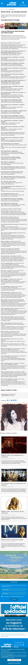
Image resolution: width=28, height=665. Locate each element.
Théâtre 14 (6, 162)
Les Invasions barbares (8, 371)
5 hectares (6, 217)
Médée (20, 99)
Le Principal (6, 210)
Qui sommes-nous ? (5, 633)
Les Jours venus (7, 256)
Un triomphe (6, 241)
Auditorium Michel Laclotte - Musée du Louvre (13, 186)
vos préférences (5, 656)
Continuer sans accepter (14, 663)
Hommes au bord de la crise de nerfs (11, 224)
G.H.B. (5, 270)
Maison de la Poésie (8, 181)
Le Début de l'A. (12, 162)
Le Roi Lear (21, 115)
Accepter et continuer (14, 660)
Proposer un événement (6, 635)
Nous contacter (13, 633)
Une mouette (21, 57)
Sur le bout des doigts (8, 379)
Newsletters (14, 635)
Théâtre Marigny (7, 143)
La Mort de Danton (23, 110)
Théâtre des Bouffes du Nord (9, 132)
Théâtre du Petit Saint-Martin (10, 45)
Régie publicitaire (20, 633)
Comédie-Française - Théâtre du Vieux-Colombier (14, 51)
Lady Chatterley (7, 338)
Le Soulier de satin (22, 68)
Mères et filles (6, 292)
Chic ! (5, 248)
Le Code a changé (7, 323)
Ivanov (16, 193)
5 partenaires (9, 655)
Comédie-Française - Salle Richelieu (11, 57)
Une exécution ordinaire (9, 308)
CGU (21, 635)
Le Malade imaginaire (15, 157)
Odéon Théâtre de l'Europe (9, 193)
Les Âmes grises (7, 356)
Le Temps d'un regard (8, 363)
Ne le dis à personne (8, 348)
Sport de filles (6, 286)
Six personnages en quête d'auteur (13, 51)
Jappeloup (6, 279)
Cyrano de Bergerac (15, 143)
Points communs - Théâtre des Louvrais (12, 171)
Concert (14, 181)
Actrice (21, 171)
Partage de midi (14, 151)
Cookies (6, 636)
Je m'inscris (14, 599)
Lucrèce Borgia (19, 198)
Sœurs (17, 132)
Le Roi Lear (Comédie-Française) (10, 232)
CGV (18, 635)
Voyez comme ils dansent (9, 317)
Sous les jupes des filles (8, 263)
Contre (17, 45)
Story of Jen (6, 331)
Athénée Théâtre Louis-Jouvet (10, 198)
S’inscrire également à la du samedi (13, 596)
